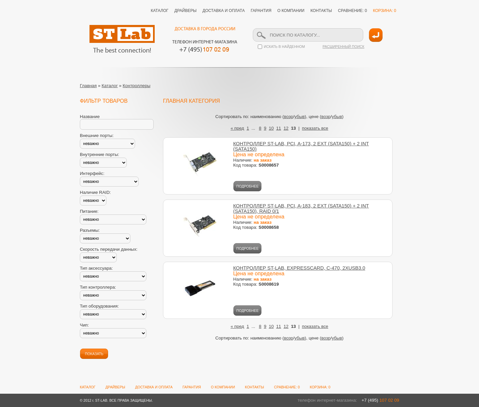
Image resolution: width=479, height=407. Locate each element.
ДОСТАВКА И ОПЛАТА (224, 10)
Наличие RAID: (95, 192)
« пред (237, 128)
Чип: (84, 325)
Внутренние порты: (99, 154)
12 (285, 128)
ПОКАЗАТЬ (94, 354)
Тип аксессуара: (96, 268)
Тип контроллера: (98, 287)
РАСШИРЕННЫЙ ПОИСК (344, 47)
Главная (88, 85)
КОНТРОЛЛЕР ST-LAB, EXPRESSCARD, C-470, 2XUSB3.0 (299, 268)
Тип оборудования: (99, 306)
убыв (299, 116)
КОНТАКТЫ (321, 10)
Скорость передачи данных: (108, 249)
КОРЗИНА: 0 (384, 10)
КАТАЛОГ (159, 10)
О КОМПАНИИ (290, 10)
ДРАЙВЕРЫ (185, 10)
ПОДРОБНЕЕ (248, 186)
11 (278, 128)
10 (271, 128)
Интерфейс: (92, 173)
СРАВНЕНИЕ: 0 (352, 10)
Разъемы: (90, 230)
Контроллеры (136, 85)
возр (288, 116)
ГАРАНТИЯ (261, 10)
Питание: (89, 211)
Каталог (110, 85)
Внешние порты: (96, 135)
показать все (315, 128)
